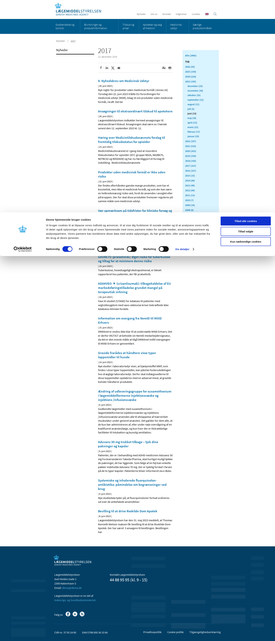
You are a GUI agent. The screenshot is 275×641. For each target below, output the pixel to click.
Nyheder (62, 50)
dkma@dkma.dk (72, 588)
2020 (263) (190, 151)
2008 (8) (189, 210)
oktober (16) (194, 95)
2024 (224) (190, 76)
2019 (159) (190, 156)
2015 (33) (190, 175)
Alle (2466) (190, 55)
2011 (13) (190, 195)
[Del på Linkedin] (107, 68)
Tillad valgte (245, 19)
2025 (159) (190, 71)
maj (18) (191, 118)
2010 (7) (189, 200)
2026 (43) (190, 66)
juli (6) (190, 108)
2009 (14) (190, 205)
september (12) (195, 99)
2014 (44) (190, 180)
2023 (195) (190, 81)
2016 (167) (190, 170)
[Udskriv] (170, 68)
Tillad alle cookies (245, 8)
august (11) (193, 104)
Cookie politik (175, 632)
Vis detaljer (182, 36)
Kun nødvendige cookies (245, 29)
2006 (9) (189, 219)
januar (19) (193, 136)
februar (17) (193, 131)
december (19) (195, 86)
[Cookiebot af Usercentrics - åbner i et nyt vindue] (22, 37)
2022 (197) (190, 141)
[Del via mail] (119, 68)
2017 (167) (190, 165)
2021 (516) (190, 146)
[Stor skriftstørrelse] (164, 68)
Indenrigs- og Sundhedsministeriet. (75, 600)
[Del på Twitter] (113, 68)
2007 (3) (189, 215)
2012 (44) (190, 190)
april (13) (192, 122)
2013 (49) (190, 185)
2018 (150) (190, 160)
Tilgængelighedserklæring (205, 632)
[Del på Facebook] (101, 68)
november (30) (195, 90)
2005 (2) (189, 224)
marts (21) (192, 127)
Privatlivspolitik (152, 632)
